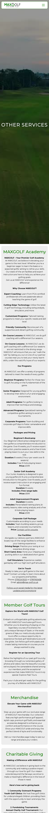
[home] (12, 5)
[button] (43, 5)
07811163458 (35, 580)
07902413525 (21, 580)
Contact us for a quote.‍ (27, 530)
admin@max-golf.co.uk (27, 582)
